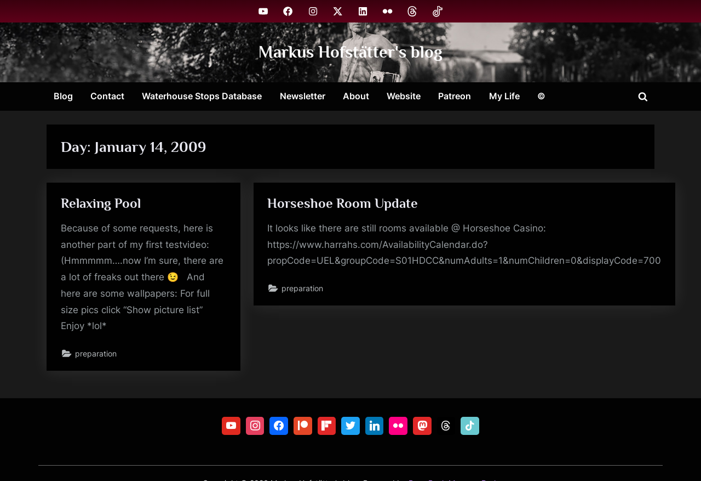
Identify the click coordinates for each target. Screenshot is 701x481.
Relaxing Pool (101, 203)
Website (404, 95)
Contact (107, 95)
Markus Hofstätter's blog (350, 51)
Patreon (454, 95)
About (356, 95)
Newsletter (302, 95)
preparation (96, 353)
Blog (63, 95)
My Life (504, 95)
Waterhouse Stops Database (202, 95)
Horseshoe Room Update (342, 203)
